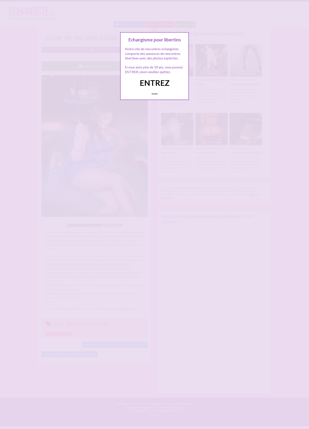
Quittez (154, 94)
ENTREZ (155, 83)
